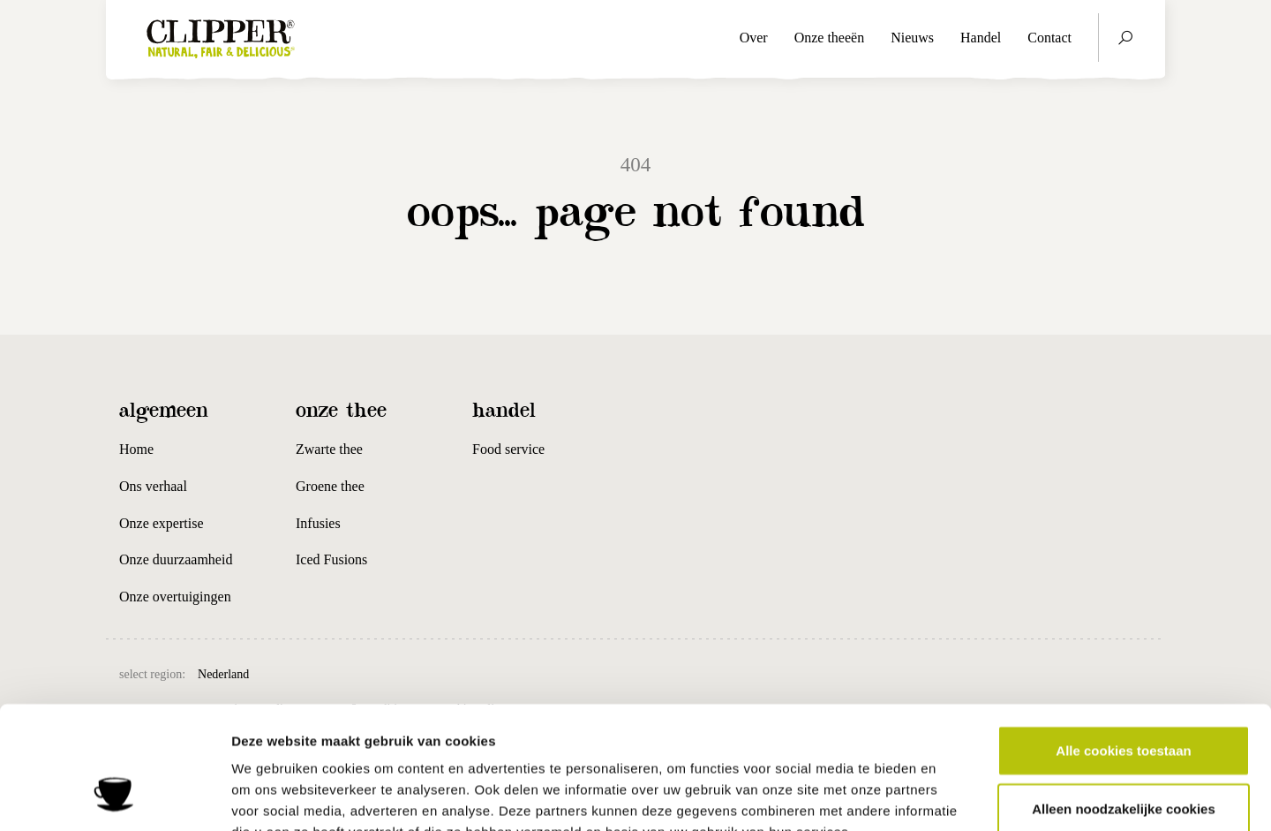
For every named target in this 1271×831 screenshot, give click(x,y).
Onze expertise (161, 523)
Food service (508, 449)
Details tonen (954, 796)
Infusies (318, 523)
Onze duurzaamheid (175, 559)
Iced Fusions (331, 559)
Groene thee (330, 486)
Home (136, 449)
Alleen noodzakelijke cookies (1123, 701)
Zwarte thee (329, 449)
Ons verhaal (153, 486)
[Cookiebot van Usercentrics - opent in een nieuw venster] (114, 796)
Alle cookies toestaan (1123, 643)
